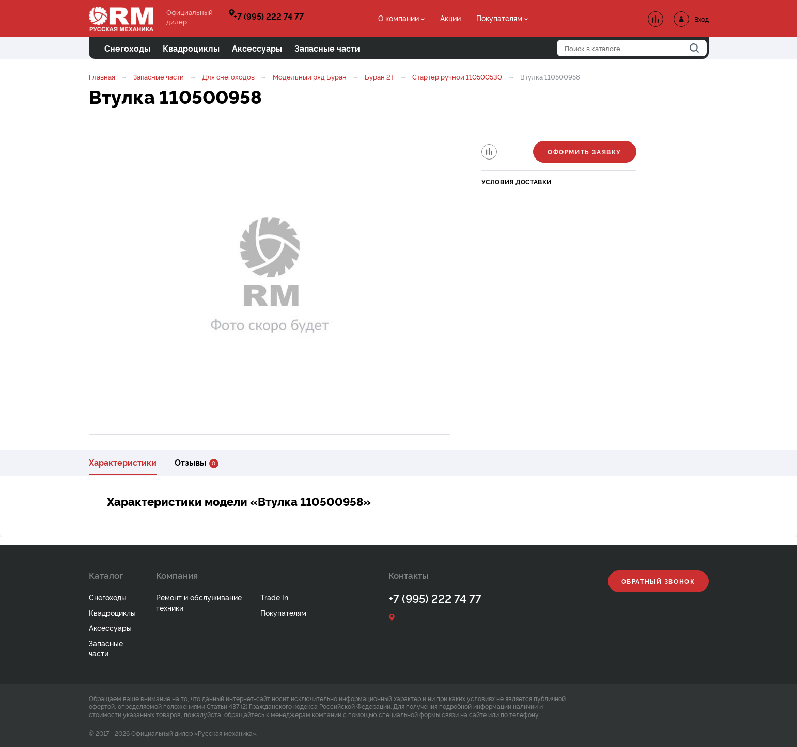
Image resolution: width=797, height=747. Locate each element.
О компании (398, 18)
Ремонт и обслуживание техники (199, 602)
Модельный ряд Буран (310, 76)
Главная (102, 76)
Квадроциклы (112, 612)
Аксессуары (110, 627)
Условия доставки (516, 181)
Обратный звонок (658, 581)
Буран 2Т (379, 76)
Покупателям (499, 18)
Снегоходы (108, 597)
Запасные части (158, 76)
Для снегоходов (228, 76)
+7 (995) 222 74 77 (268, 16)
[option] (269, 279)
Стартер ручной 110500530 (458, 76)
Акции (450, 18)
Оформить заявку (584, 151)
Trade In (274, 597)
